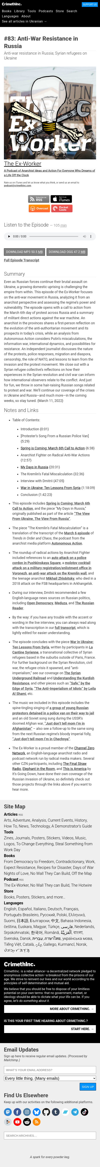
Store (60, 11)
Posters (38, 838)
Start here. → (82, 1029)
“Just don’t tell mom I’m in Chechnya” (41, 739)
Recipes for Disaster (54, 867)
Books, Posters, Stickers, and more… (34, 897)
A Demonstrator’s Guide (71, 826)
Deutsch (55, 909)
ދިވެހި (38, 944)
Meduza (61, 603)
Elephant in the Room (39, 769)
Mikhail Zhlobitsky (60, 578)
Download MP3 (24, 252)
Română (51, 932)
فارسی (67, 926)
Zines (8, 838)
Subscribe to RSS (39, 199)
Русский (47, 914)
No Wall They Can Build (50, 873)
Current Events (60, 820)
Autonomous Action (66, 543)
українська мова (77, 938)
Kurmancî (66, 944)
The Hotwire (81, 885)
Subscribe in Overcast (39, 208)
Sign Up (88, 1086)
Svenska (11, 938)
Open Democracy (40, 603)
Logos (9, 844)
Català (28, 944)
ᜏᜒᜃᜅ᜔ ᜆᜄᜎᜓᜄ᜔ (17, 950)
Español (25, 909)
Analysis (39, 820)
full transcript (65, 628)
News (24, 826)
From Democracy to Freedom (29, 861)
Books (7, 11)
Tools (32, 11)
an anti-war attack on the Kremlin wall (58, 573)
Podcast (11, 879)
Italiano (39, 909)
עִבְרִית (37, 938)
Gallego (49, 944)
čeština (10, 926)
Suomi (9, 920)
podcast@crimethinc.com (17, 185)
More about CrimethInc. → (72, 1009)
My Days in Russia (34, 467)
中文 (55, 920)
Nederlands (84, 926)
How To (10, 826)
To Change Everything (34, 844)
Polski (62, 914)
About (26, 16)
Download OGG (67, 252)
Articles (11, 814)
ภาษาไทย (52, 938)
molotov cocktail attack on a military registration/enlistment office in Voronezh (51, 568)
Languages (10, 16)
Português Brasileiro (21, 914)
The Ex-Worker (16, 885)
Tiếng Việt (12, 944)
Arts (7, 820)
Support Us (90, 4)
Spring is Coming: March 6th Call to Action (53, 448)
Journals (22, 838)
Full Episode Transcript (21, 260)
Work (90, 861)
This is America (74, 769)
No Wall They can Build (49, 885)
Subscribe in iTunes (61, 199)
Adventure (21, 820)
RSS (21, 815)
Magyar (39, 926)
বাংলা (78, 932)
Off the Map (82, 873)
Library (19, 11)
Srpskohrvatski (16, 932)
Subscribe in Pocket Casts (62, 208)
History (81, 820)
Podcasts (46, 11)
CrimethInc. (12, 4)
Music (80, 838)
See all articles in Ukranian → (24, 21)
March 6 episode (77, 533)
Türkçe (53, 926)
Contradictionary (70, 861)
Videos (68, 838)
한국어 (37, 932)
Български (40, 920)
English (10, 909)
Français (71, 909)
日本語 (22, 920)
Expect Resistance (19, 867)
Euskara (25, 926)
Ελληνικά (76, 914)
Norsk (81, 944)
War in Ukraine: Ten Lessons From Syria (50, 488)
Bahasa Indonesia (76, 920)
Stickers (53, 838)
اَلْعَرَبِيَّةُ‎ (66, 932)
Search (72, 11)
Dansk (25, 938)
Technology (40, 826)
